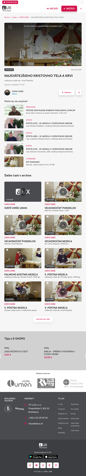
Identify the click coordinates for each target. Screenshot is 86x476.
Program (61, 409)
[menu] (81, 8)
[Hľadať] (82, 2)
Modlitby (61, 433)
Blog (60, 428)
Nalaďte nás (62, 414)
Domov (7, 17)
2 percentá (75, 430)
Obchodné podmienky (75, 424)
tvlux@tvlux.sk (35, 423)
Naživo (69, 8)
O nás (60, 404)
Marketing (75, 404)
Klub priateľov (63, 419)
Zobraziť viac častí (43, 319)
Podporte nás (10, 2)
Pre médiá (75, 409)
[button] (66, 92)
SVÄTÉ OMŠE (24, 17)
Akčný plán (75, 419)
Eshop (73, 414)
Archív (52, 8)
